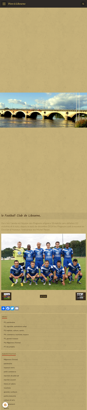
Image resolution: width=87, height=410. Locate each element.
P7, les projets (9, 347)
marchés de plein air (11, 376)
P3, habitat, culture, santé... (14, 330)
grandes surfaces (10, 392)
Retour (43, 296)
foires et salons (10, 384)
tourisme (7, 388)
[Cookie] (5, 405)
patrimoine (8, 363)
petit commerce (10, 372)
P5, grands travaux (11, 338)
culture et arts (9, 400)
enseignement (9, 404)
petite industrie (10, 396)
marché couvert (10, 380)
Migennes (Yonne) (11, 359)
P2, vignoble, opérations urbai (15, 326)
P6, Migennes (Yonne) (12, 343)
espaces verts (9, 367)
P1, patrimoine (9, 322)
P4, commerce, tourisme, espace (16, 334)
